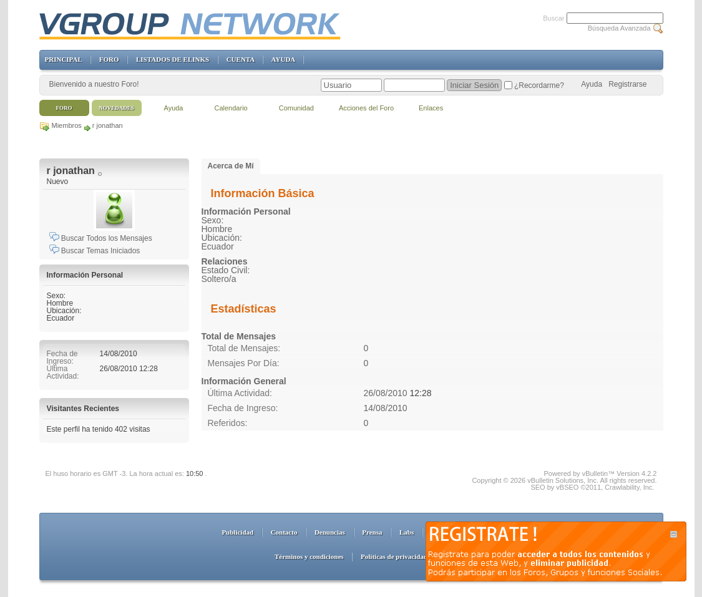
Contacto (284, 532)
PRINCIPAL (63, 59)
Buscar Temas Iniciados (94, 250)
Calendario (231, 108)
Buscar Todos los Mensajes (100, 238)
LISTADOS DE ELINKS (172, 59)
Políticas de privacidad (394, 556)
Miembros (67, 125)
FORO (109, 59)
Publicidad (237, 532)
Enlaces (431, 108)
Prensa (372, 532)
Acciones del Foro (366, 108)
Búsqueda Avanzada (619, 28)
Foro (64, 108)
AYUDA (283, 59)
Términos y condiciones (309, 556)
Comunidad (296, 108)
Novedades (116, 108)
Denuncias (329, 532)
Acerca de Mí (231, 166)
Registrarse (627, 84)
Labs (406, 532)
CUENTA (241, 59)
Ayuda (591, 84)
